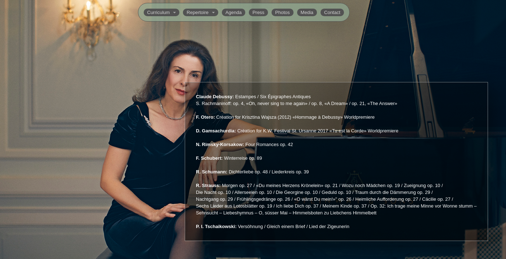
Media (307, 12)
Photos (282, 12)
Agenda (233, 12)
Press (258, 12)
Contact (332, 12)
